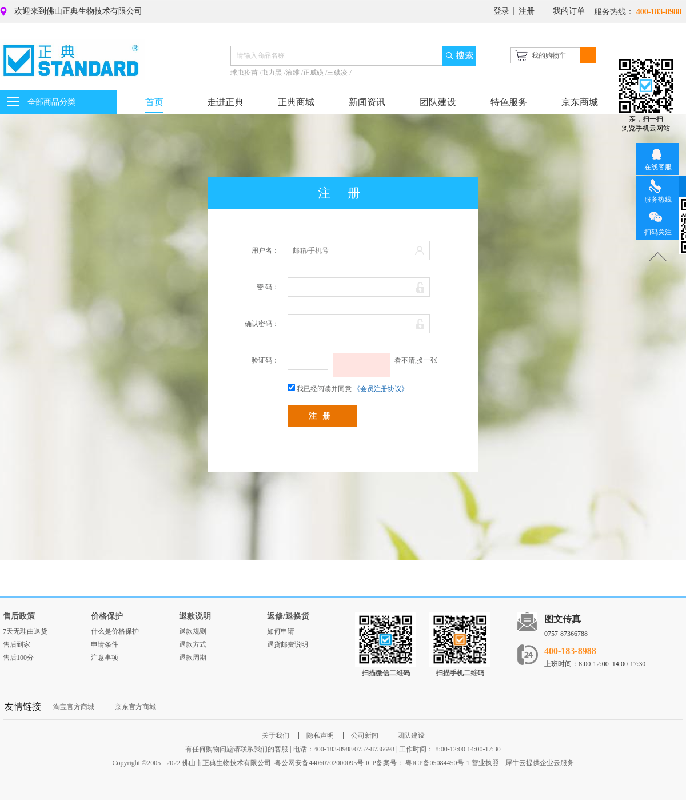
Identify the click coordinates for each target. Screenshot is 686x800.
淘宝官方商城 (73, 707)
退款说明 (195, 616)
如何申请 (280, 631)
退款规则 (192, 631)
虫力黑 (272, 73)
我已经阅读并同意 (324, 389)
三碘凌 (338, 73)
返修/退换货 (288, 616)
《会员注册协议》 (380, 389)
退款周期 (192, 658)
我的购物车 (549, 55)
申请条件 (104, 644)
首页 (154, 102)
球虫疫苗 (245, 73)
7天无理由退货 (25, 631)
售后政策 (19, 616)
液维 (293, 73)
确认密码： (262, 324)
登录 (501, 11)
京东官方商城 (135, 707)
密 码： (268, 287)
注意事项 (104, 658)
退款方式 (192, 644)
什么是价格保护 (115, 631)
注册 (527, 11)
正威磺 (314, 73)
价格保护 (107, 616)
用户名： (265, 250)
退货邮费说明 (287, 644)
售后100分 (18, 658)
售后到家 (16, 644)
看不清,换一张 (415, 360)
